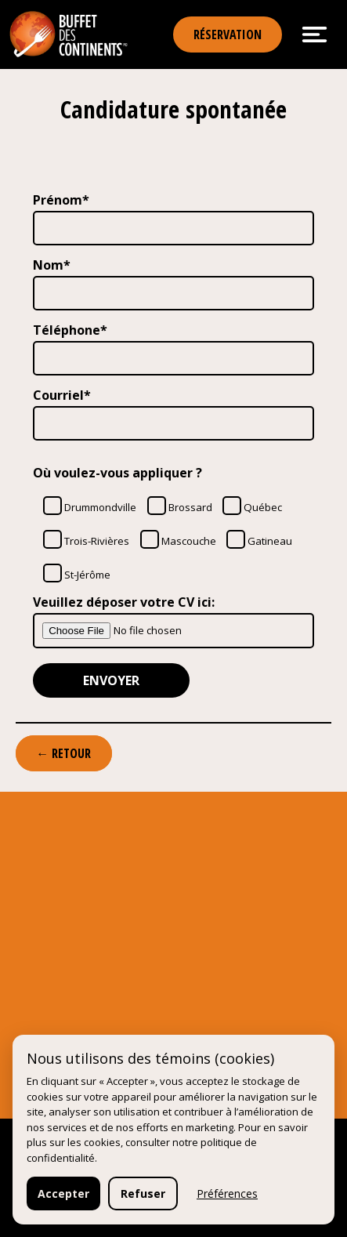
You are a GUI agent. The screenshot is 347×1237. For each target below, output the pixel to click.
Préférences (227, 1193)
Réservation (227, 34)
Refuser (143, 1193)
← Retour (63, 753)
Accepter (63, 1193)
